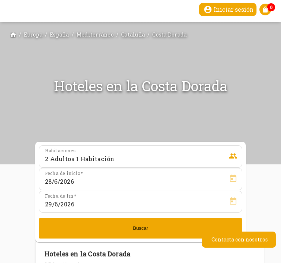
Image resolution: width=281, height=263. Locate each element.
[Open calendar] (233, 178)
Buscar (140, 228)
